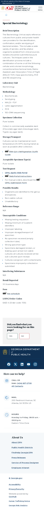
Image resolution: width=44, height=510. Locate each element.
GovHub (12, 497)
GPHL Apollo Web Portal (16, 173)
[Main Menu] (40, 8)
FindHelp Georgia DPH (22, 452)
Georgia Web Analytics (18, 505)
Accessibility (15, 484)
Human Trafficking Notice (19, 501)
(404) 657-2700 (24, 383)
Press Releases (19, 457)
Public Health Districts (22, 447)
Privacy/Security (16, 489)
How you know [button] (7, 3)
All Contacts (17, 386)
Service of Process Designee (25, 463)
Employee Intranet (20, 468)
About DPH (17, 442)
